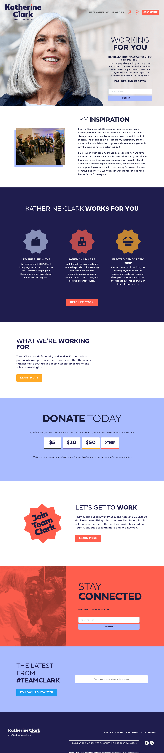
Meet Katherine (99, 12)
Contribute (150, 12)
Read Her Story (82, 302)
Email (130, 90)
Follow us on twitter (36, 692)
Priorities (117, 12)
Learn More (29, 378)
